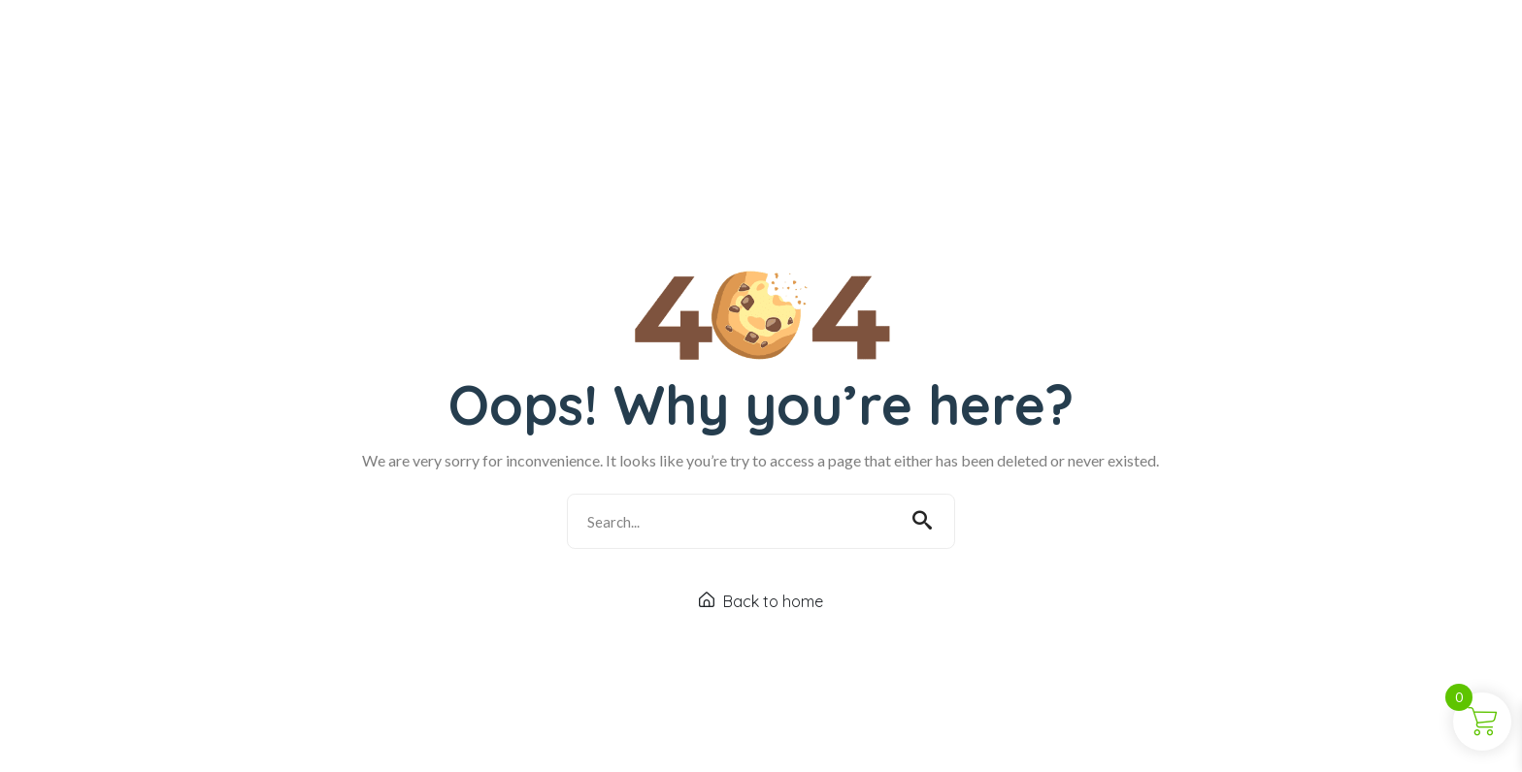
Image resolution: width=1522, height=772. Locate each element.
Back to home (761, 608)
